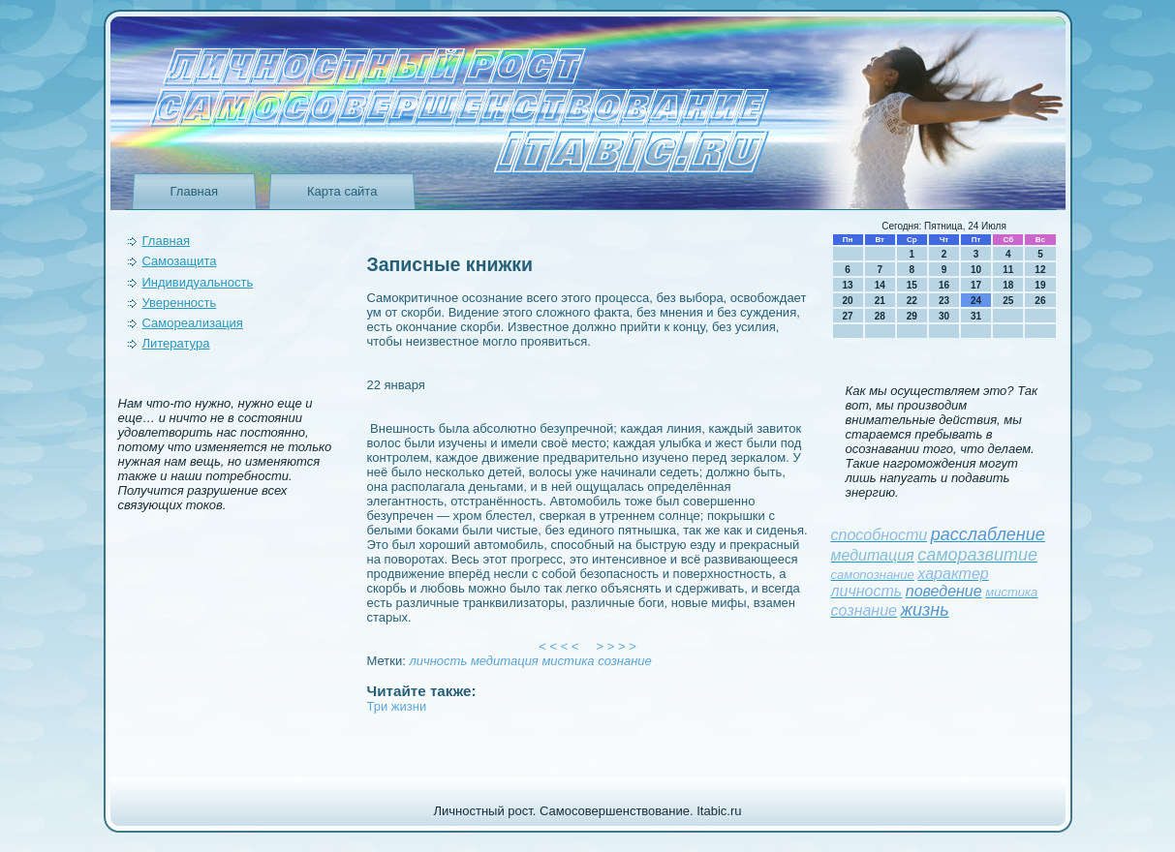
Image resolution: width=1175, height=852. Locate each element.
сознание (625, 661)
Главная (194, 191)
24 (976, 300)
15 (912, 285)
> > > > (616, 646)
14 (880, 285)
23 (944, 300)
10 (976, 269)
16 (944, 285)
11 (1008, 269)
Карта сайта (342, 191)
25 (1008, 300)
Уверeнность (179, 302)
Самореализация (192, 323)
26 (1040, 300)
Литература (176, 343)
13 (848, 285)
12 (1040, 269)
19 (1040, 285)
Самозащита (179, 261)
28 (880, 316)
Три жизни (397, 706)
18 (1008, 285)
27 (848, 316)
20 (848, 300)
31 (976, 316)
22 (912, 300)
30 (944, 316)
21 (880, 300)
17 (976, 285)
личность (438, 661)
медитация (505, 661)
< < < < (559, 646)
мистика (567, 661)
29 (912, 316)
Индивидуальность (198, 282)
